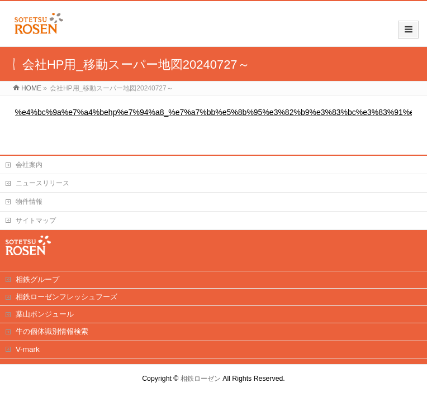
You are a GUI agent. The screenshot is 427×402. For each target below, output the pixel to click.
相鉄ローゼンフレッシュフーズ (66, 297)
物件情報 (29, 201)
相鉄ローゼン (201, 378)
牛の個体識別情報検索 (52, 331)
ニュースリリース (42, 183)
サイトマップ (36, 220)
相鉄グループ (37, 279)
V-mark (28, 349)
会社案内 (29, 165)
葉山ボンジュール (45, 314)
